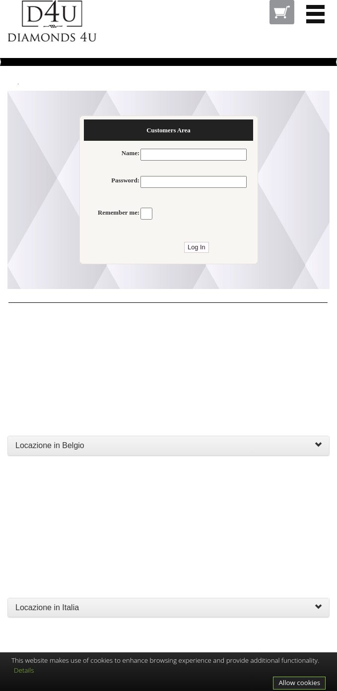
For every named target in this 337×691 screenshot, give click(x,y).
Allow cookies (299, 682)
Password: (125, 180)
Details (24, 670)
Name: (130, 153)
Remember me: (118, 212)
